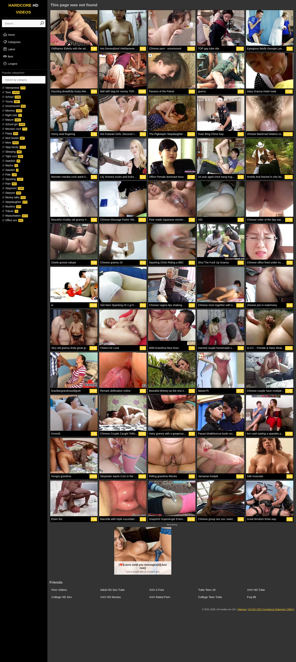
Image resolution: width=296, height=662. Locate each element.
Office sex (12, 220)
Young (11, 101)
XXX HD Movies (110, 597)
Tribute (10, 211)
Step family (14, 147)
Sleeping (12, 151)
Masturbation (15, 215)
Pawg (10, 133)
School (11, 96)
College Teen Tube (210, 597)
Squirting (12, 179)
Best (8, 56)
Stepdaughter (14, 201)
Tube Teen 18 (206, 589)
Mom (10, 142)
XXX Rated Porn (159, 597)
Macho (10, 165)
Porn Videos (59, 589)
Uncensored (14, 106)
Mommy (12, 110)
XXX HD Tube (256, 589)
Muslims (11, 206)
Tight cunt (12, 156)
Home (9, 35)
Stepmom (13, 188)
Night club (12, 115)
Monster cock (14, 128)
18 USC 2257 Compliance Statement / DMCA (271, 609)
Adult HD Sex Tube (112, 589)
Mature (11, 119)
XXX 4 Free (156, 589)
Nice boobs (13, 138)
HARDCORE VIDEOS (23, 8)
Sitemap (242, 609)
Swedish (11, 160)
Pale (9, 174)
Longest (10, 63)
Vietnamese (14, 87)
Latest (9, 49)
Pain (9, 183)
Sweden (10, 169)
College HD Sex (61, 597)
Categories (12, 42)
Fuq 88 (251, 597)
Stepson (11, 192)
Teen (11, 92)
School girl (13, 124)
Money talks (14, 197)
